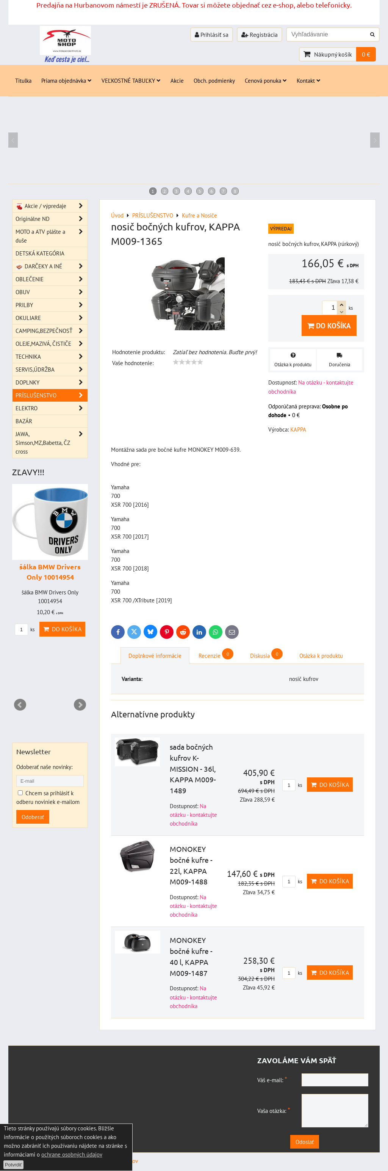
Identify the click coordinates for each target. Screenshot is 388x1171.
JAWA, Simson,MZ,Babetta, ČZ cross (52, 443)
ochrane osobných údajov (71, 1154)
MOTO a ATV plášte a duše (52, 236)
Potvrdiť (13, 1165)
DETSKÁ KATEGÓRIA (40, 253)
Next (80, 705)
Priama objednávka (66, 80)
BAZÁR (24, 421)
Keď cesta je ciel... (66, 59)
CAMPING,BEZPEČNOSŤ (52, 331)
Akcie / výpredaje (52, 206)
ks (292, 785)
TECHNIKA (52, 356)
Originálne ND (52, 219)
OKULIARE (52, 318)
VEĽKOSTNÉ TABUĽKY (131, 80)
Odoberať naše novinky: (44, 767)
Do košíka (329, 325)
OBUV (52, 292)
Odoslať (317, 1142)
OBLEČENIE (52, 279)
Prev (20, 705)
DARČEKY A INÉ (52, 266)
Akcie (177, 80)
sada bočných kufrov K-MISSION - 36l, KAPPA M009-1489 (193, 768)
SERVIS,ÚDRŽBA (52, 369)
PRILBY (52, 305)
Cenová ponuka (266, 80)
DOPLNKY (52, 382)
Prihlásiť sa (211, 34)
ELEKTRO (52, 408)
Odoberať (33, 817)
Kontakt (309, 80)
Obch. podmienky (214, 80)
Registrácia (259, 34)
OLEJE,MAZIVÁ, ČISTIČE (52, 343)
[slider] (188, 362)
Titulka (23, 80)
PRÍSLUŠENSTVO (52, 395)
